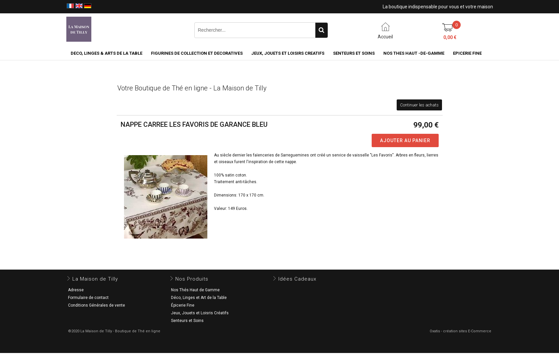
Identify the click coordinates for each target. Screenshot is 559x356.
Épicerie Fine (182, 305)
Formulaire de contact (88, 297)
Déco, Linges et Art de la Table (199, 297)
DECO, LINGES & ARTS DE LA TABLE (106, 53)
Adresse (76, 290)
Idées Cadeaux (297, 279)
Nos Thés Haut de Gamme (195, 290)
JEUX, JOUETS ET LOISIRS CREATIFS (287, 53)
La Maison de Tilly (95, 279)
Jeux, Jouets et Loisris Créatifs (200, 313)
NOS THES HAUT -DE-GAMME (413, 53)
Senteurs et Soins (187, 320)
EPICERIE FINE (467, 53)
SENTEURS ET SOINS (354, 53)
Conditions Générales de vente (96, 305)
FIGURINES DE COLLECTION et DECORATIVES (197, 53)
